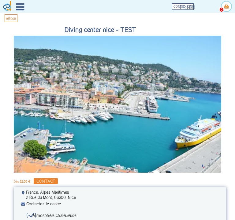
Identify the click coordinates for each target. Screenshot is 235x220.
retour (11, 18)
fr (183, 7)
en (192, 7)
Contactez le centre (41, 203)
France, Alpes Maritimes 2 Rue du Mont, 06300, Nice (51, 194)
